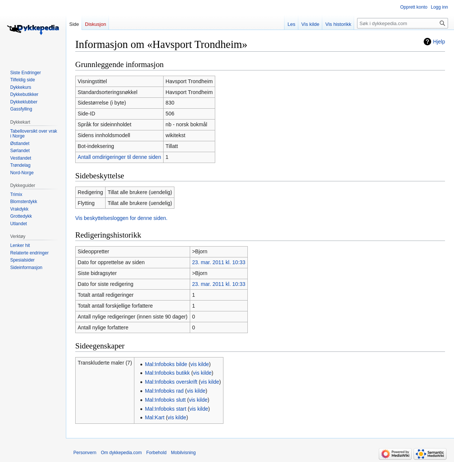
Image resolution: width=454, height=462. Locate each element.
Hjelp (439, 42)
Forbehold (156, 452)
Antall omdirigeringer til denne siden (119, 157)
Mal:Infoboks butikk (167, 373)
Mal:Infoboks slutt (165, 400)
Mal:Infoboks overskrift (171, 382)
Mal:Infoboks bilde (166, 364)
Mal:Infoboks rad (164, 391)
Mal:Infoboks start (165, 409)
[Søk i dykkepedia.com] (402, 23)
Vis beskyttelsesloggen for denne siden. (121, 218)
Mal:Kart (154, 417)
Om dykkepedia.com (121, 452)
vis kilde (200, 364)
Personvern (84, 452)
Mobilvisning (183, 452)
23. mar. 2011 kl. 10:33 (218, 262)
